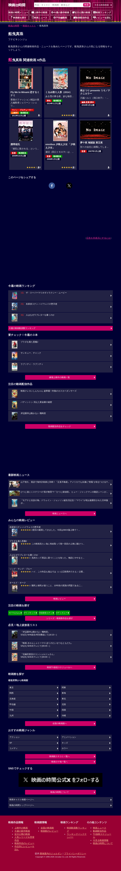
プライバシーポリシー (75, 853)
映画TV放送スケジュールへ (59, 667)
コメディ (13, 748)
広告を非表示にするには (98, 238)
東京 (11, 687)
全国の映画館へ (59, 723)
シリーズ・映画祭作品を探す (59, 618)
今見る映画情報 (100, 840)
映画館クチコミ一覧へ (59, 756)
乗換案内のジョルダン (51, 853)
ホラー (65, 748)
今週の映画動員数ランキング (22, 328)
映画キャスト (29, 25)
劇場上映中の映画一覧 (59, 377)
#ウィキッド (29, 613)
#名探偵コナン (45, 613)
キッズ (65, 743)
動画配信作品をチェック (59, 426)
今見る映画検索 (102, 5)
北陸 (64, 704)
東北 (64, 699)
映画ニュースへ (59, 513)
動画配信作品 (81, 17)
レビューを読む (102, 17)
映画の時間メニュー (18, 12)
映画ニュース (39, 17)
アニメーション (69, 737)
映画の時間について (59, 792)
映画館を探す (18, 17)
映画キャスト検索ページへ (21, 800)
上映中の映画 (39, 12)
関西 (11, 693)
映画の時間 (13, 25)
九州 (11, 716)
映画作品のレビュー (24, 843)
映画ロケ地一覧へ (59, 762)
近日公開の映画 (81, 12)
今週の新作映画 (60, 12)
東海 (64, 693)
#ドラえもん (14, 613)
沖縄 (64, 716)
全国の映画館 (47, 828)
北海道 (12, 699)
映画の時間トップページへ (21, 805)
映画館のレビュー (49, 831)
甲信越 (12, 704)
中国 (11, 710)
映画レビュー (59, 599)
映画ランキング (102, 12)
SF (10, 743)
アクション (14, 737)
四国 (64, 710)
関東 (64, 687)
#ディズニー (61, 613)
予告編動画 (60, 17)
